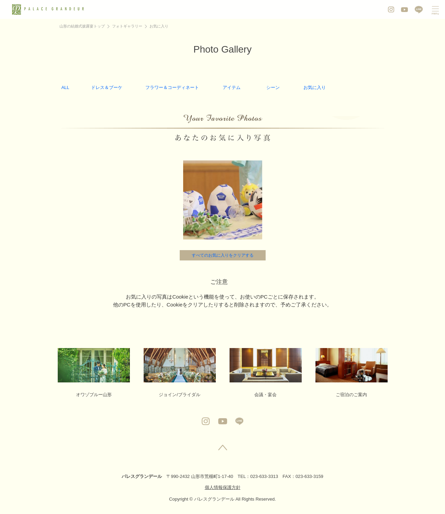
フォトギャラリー (127, 26)
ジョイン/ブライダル (180, 372)
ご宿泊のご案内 (351, 372)
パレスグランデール (142, 476)
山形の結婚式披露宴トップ (82, 26)
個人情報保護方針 (223, 487)
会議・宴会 (266, 372)
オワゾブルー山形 (94, 372)
